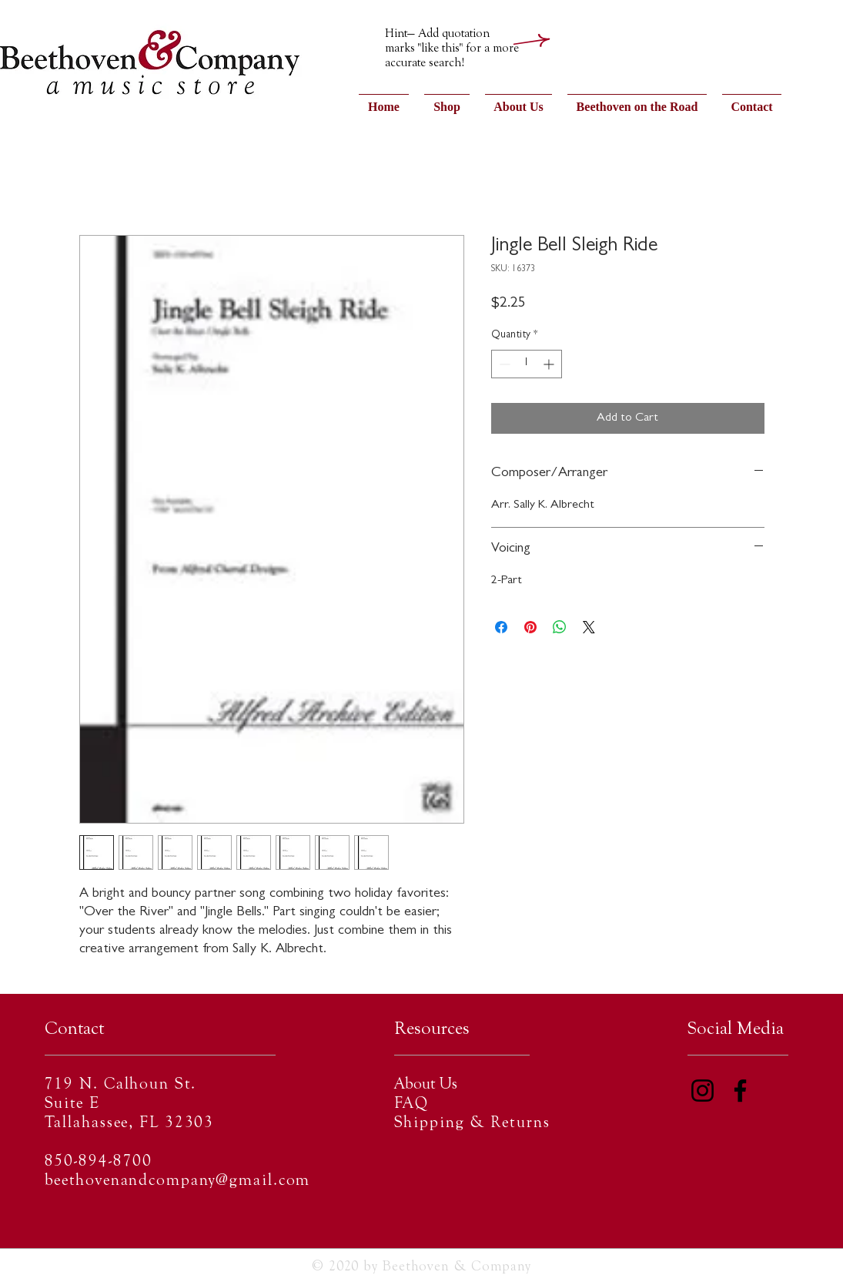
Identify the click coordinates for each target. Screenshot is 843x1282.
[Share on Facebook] (501, 627)
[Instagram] (702, 1091)
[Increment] (550, 364)
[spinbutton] (526, 364)
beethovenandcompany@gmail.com (178, 1181)
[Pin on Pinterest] (530, 627)
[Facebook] (740, 1091)
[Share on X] (589, 627)
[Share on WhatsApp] (559, 627)
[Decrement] (503, 364)
